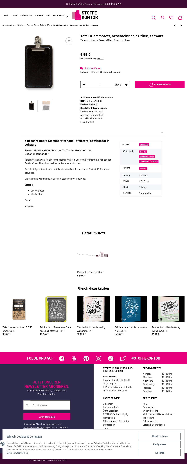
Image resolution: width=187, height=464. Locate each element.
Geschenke (144, 145)
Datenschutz (149, 407)
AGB (145, 403)
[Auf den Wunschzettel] (68, 40)
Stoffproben (109, 424)
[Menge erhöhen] (126, 84)
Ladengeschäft (110, 407)
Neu (6, 15)
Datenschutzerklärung (33, 427)
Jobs (105, 428)
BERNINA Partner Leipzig (115, 414)
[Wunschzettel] (171, 17)
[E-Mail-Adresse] (50, 405)
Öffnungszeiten (110, 410)
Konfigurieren (159, 445)
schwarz (143, 168)
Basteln (143, 152)
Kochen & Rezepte (147, 156)
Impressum (148, 417)
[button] (153, 17)
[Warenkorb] (180, 17)
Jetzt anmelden (47, 416)
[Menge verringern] (84, 84)
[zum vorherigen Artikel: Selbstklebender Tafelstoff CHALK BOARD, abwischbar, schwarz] (175, 25)
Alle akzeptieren (159, 437)
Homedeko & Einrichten (149, 161)
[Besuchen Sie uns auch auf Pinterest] (86, 358)
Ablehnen (159, 453)
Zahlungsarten (150, 421)
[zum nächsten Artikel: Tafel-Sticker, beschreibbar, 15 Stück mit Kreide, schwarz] (181, 25)
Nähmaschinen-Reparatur (116, 421)
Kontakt (90, 121)
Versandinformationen (154, 424)
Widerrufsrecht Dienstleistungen (159, 414)
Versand (100, 59)
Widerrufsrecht (150, 410)
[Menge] (99, 84)
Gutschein (108, 403)
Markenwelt (109, 417)
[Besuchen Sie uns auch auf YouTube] (74, 358)
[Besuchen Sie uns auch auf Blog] (123, 358)
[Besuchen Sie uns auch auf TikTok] (111, 358)
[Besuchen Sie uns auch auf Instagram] (98, 358)
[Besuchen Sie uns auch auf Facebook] (62, 358)
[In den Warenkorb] (160, 84)
